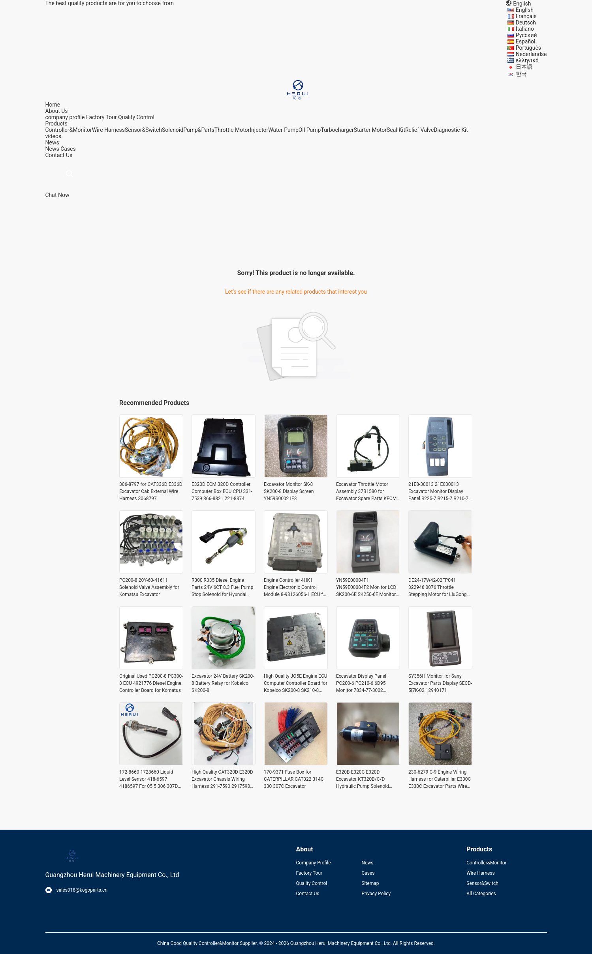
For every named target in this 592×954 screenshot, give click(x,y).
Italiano (525, 29)
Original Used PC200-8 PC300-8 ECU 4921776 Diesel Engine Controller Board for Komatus (151, 683)
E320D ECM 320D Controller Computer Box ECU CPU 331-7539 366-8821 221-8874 (222, 491)
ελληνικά (527, 60)
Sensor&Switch (143, 130)
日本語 (524, 67)
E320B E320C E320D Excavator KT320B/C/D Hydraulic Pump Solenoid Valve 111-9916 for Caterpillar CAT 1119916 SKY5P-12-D (367, 779)
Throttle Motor (232, 130)
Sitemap (370, 883)
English (525, 10)
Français (526, 16)
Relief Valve (419, 130)
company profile (65, 117)
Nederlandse (531, 54)
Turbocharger (337, 130)
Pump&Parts (198, 130)
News (52, 149)
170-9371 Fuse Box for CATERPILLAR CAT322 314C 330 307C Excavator (294, 779)
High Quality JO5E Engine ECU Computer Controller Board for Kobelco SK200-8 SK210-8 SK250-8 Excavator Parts (295, 683)
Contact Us (307, 893)
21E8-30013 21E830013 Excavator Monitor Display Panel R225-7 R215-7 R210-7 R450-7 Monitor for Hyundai (438, 492)
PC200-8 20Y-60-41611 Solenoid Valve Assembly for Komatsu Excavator (149, 587)
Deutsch (526, 22)
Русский (526, 35)
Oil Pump (310, 130)
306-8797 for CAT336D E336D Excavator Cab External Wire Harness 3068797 (150, 491)
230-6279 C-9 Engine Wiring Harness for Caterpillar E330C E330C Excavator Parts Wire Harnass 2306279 (439, 779)
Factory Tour (101, 117)
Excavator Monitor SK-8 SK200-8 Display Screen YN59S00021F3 (289, 491)
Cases (68, 149)
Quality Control (136, 117)
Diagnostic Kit (451, 130)
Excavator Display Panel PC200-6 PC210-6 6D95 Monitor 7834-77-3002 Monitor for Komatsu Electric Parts (366, 683)
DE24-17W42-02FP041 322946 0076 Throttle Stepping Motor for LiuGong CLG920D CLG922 (437, 587)
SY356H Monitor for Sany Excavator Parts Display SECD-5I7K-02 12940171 (440, 683)
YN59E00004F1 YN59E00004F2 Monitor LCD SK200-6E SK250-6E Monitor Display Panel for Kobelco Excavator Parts (366, 587)
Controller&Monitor (68, 130)
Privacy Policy (376, 893)
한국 (521, 74)
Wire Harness (108, 130)
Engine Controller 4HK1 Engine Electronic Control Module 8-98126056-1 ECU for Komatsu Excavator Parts (295, 587)
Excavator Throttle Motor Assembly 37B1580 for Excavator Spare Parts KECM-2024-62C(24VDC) (367, 492)
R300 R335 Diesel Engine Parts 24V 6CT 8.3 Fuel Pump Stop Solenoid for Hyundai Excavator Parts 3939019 (222, 587)
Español (526, 41)
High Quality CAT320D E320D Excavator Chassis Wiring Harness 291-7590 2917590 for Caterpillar (222, 779)
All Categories (481, 893)
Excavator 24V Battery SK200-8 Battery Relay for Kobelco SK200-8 (223, 683)
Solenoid (172, 130)
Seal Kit (396, 130)
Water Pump (283, 130)
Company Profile (313, 863)
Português (528, 48)
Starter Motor (370, 130)
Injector (259, 130)
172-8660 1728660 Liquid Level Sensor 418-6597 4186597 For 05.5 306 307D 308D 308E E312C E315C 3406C (148, 779)
